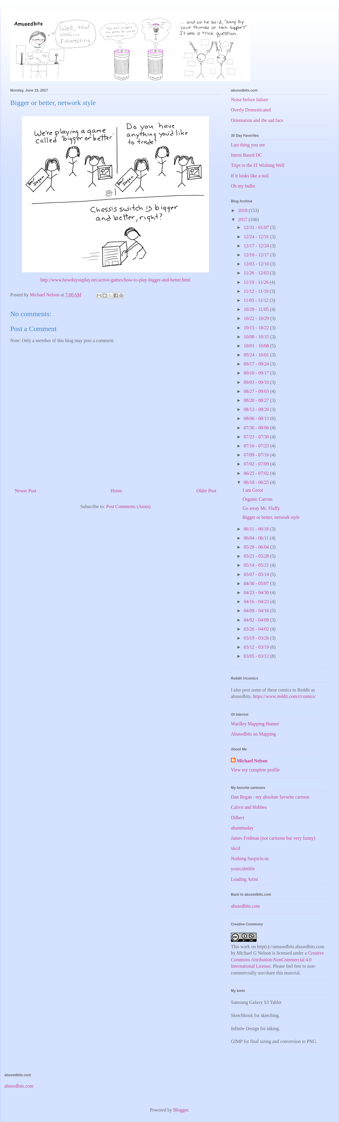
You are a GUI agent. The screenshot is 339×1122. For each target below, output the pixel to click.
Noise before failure (249, 99)
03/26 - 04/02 (257, 628)
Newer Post (25, 490)
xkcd (235, 848)
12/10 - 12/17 (257, 254)
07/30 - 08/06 (257, 427)
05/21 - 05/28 (257, 556)
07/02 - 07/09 (257, 463)
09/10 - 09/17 (257, 372)
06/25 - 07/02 (257, 473)
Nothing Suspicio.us (250, 858)
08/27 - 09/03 (257, 391)
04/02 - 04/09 (257, 619)
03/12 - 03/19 (257, 647)
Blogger (180, 1109)
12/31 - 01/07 (257, 227)
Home (116, 490)
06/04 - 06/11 (257, 537)
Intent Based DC (246, 155)
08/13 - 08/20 (257, 409)
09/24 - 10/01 (257, 354)
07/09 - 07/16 (257, 454)
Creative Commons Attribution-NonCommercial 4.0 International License (277, 960)
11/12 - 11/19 (257, 291)
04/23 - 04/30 (257, 592)
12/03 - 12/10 (257, 263)
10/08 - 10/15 (257, 336)
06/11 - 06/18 (257, 528)
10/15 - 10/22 (257, 327)
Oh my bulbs (243, 185)
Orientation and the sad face (257, 120)
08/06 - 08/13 (257, 418)
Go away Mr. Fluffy (261, 508)
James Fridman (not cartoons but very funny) (273, 838)
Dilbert (237, 817)
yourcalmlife (243, 868)
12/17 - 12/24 (257, 245)
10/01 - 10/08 (257, 345)
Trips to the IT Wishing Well (257, 165)
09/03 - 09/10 (257, 382)
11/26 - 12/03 (257, 272)
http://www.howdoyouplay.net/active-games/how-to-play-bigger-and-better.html (115, 279)
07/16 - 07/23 (257, 445)
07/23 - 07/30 (257, 436)
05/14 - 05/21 (257, 565)
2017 (243, 219)
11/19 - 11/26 (257, 282)
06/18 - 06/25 (257, 482)
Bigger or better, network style (271, 517)
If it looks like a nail (250, 175)
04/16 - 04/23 (257, 601)
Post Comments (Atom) (128, 506)
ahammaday (242, 827)
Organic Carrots (257, 499)
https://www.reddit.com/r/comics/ (284, 696)
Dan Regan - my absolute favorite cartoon (270, 796)
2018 (243, 210)
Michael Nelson (252, 760)
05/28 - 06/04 (257, 547)
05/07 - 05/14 (257, 574)
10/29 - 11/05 (257, 309)
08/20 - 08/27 (257, 400)
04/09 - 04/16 (257, 610)
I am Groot (253, 490)
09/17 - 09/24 (257, 363)
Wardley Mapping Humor (255, 723)
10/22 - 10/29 (257, 318)
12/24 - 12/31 (257, 236)
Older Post (206, 490)
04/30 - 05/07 (257, 583)
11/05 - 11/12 (257, 300)
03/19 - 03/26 (257, 638)
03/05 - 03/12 (257, 656)
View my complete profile (255, 769)
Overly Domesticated (251, 109)
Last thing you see (248, 144)
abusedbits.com (245, 906)
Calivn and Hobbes (249, 807)
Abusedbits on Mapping (253, 733)
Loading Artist (244, 879)
